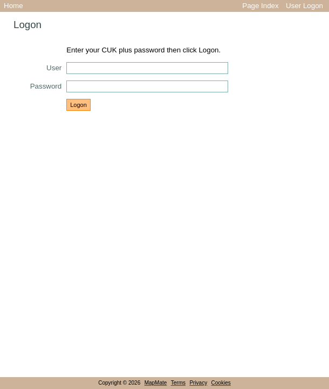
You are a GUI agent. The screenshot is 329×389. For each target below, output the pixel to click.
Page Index (260, 6)
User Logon (304, 6)
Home (13, 6)
